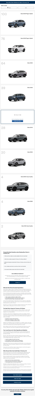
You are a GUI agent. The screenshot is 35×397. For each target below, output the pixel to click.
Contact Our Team (17, 382)
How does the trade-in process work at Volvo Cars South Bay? (14, 269)
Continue (17, 394)
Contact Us (17, 282)
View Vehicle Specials (17, 374)
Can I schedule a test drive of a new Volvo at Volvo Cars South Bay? (15, 266)
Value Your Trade (17, 378)
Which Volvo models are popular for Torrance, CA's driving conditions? (16, 259)
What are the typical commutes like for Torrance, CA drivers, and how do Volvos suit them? (17, 263)
